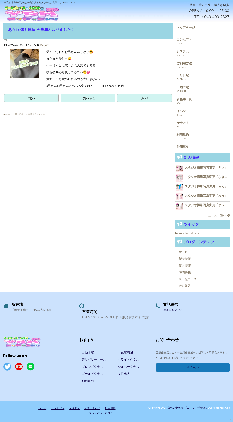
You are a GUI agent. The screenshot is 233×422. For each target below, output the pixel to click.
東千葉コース (188, 279)
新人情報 (185, 265)
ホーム (42, 408)
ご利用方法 (184, 63)
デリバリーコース (94, 359)
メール (193, 367)
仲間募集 (183, 147)
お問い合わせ (92, 408)
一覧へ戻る (87, 98)
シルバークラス (128, 366)
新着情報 (185, 259)
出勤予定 (183, 87)
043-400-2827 (172, 310)
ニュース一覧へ (217, 215)
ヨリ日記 (183, 75)
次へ (144, 98)
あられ (44, 45)
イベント (183, 111)
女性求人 (183, 123)
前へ (31, 98)
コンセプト (184, 39)
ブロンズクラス (92, 366)
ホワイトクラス (128, 359)
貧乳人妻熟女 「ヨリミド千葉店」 (187, 407)
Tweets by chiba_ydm (189, 233)
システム (183, 51)
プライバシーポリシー (102, 413)
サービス (185, 252)
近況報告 (185, 286)
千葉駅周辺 (125, 352)
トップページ (186, 27)
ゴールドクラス (92, 374)
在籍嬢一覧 (184, 99)
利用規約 (183, 135)
